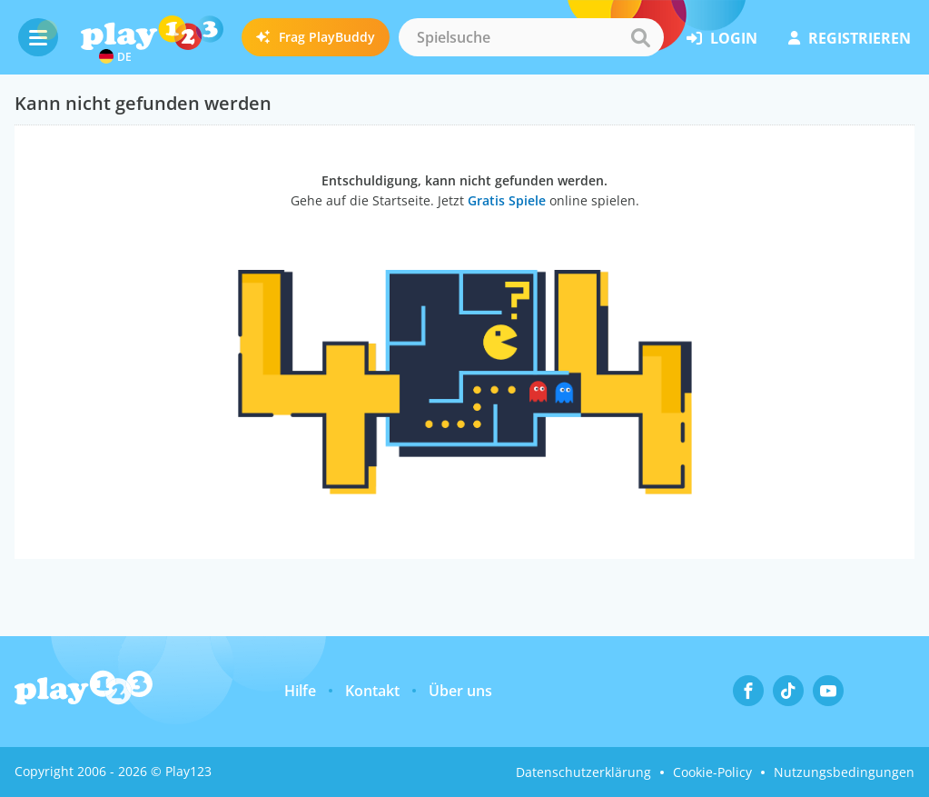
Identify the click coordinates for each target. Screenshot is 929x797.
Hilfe (300, 691)
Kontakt (372, 691)
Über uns (460, 691)
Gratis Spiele (507, 200)
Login (722, 38)
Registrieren (849, 38)
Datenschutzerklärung (583, 772)
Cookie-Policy (712, 772)
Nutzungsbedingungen (844, 772)
